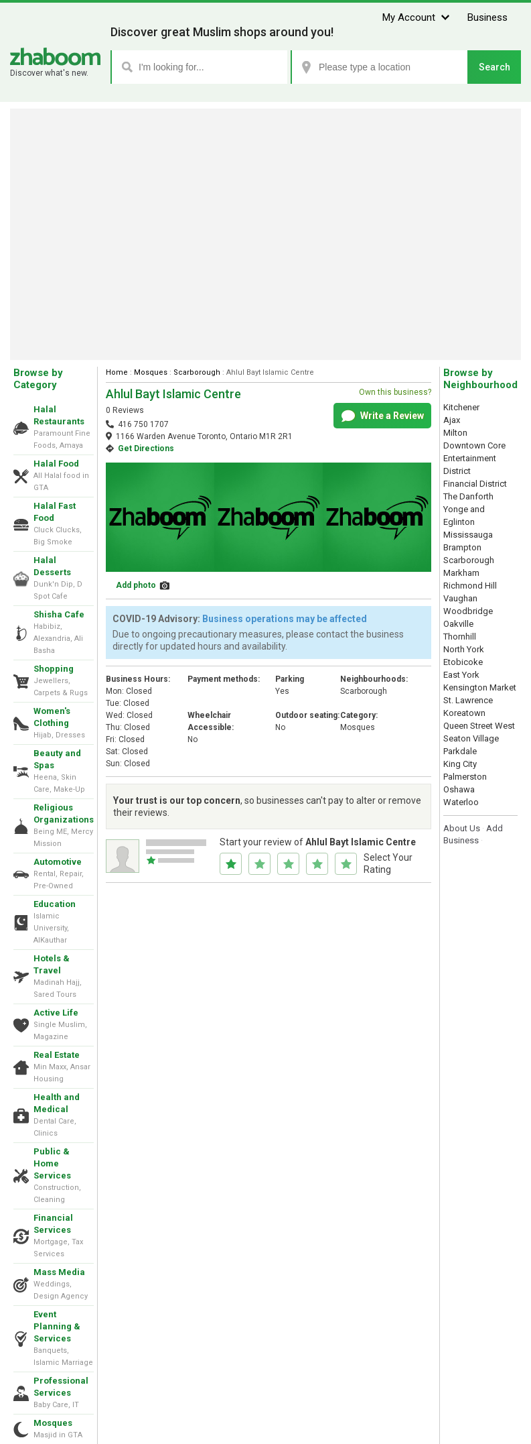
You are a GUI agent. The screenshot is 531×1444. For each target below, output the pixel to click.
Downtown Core (474, 445)
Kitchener (461, 407)
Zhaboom (55, 56)
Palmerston (465, 777)
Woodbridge (468, 611)
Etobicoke (463, 662)
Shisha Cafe (58, 614)
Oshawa (459, 789)
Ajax (451, 420)
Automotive (57, 862)
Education (54, 904)
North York (463, 649)
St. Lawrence (468, 700)
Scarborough (196, 372)
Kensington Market (479, 687)
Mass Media (59, 1272)
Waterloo (461, 802)
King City (460, 764)
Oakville (458, 624)
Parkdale (460, 751)
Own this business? (395, 392)
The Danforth (468, 496)
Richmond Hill (470, 586)
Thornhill (459, 636)
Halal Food (56, 464)
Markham (461, 573)
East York (461, 675)
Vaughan (460, 598)
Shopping (53, 669)
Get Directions (146, 448)
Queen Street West (479, 726)
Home (117, 372)
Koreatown (464, 713)
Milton (455, 433)
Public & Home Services (52, 1163)
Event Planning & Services (56, 1326)
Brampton (462, 547)
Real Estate (56, 1055)
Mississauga (468, 535)
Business (487, 17)
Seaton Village (471, 738)
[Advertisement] (265, 234)
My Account (408, 17)
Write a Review (383, 416)
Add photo (136, 585)
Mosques (52, 1423)
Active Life (55, 1013)
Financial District (475, 484)
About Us (461, 828)
